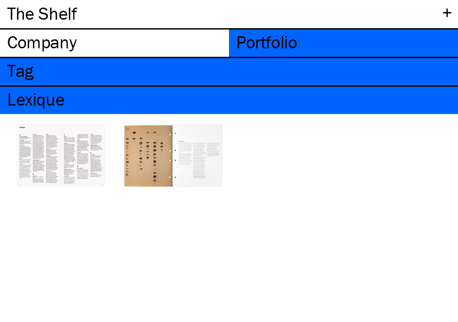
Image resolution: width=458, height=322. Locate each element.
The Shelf (41, 13)
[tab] (114, 43)
